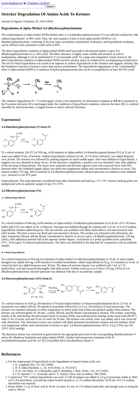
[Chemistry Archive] (38, 3)
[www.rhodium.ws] (12, 3)
